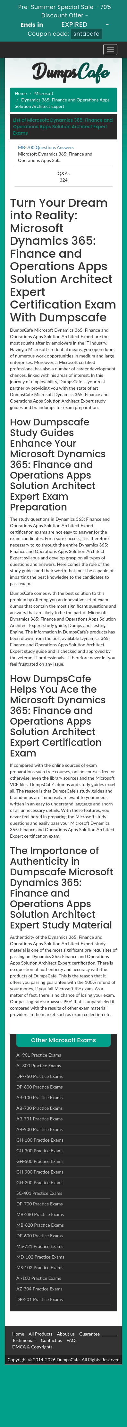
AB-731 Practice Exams (39, 1118)
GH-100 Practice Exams (40, 1140)
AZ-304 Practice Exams (39, 1288)
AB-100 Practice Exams (39, 1097)
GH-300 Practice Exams (40, 1150)
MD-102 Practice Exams (40, 1257)
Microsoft (43, 93)
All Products (40, 1334)
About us (66, 1334)
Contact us (51, 1340)
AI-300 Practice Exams (38, 1065)
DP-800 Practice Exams (39, 1086)
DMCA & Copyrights (32, 1346)
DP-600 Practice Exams (39, 1235)
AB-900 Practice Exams (39, 1129)
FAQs (72, 1340)
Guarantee (89, 1334)
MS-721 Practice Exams (39, 1246)
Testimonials (24, 1340)
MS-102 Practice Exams (39, 1267)
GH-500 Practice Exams (40, 1161)
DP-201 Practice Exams (39, 1299)
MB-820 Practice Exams (40, 1225)
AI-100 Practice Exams (38, 1278)
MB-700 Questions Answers (46, 147)
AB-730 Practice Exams (39, 1108)
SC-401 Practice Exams (39, 1193)
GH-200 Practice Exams (40, 1182)
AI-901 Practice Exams (38, 1055)
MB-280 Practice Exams (40, 1214)
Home (21, 93)
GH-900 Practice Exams (40, 1172)
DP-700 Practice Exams (39, 1203)
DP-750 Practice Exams (39, 1076)
